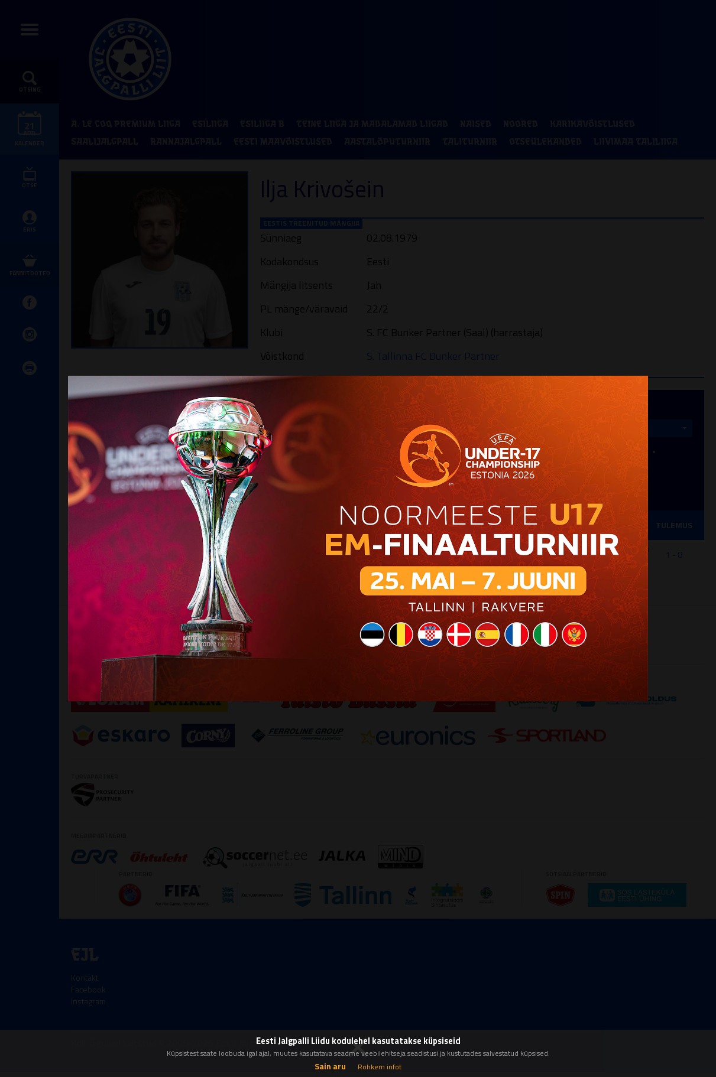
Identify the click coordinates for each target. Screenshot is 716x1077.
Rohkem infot (379, 1066)
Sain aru (330, 1066)
